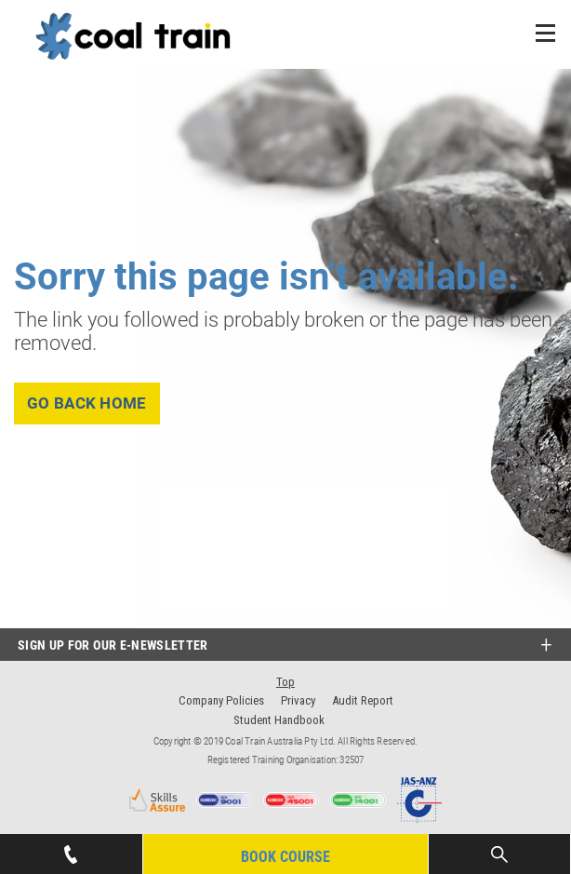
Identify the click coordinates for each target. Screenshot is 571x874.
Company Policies (221, 700)
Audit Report (362, 700)
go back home (87, 403)
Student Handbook (279, 720)
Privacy (298, 700)
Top (285, 682)
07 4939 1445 (70, 849)
